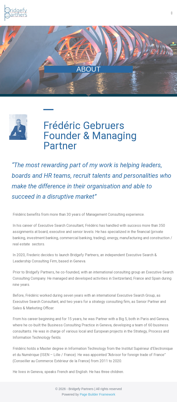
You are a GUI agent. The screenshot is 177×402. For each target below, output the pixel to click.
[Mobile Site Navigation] (171, 13)
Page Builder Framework (97, 394)
